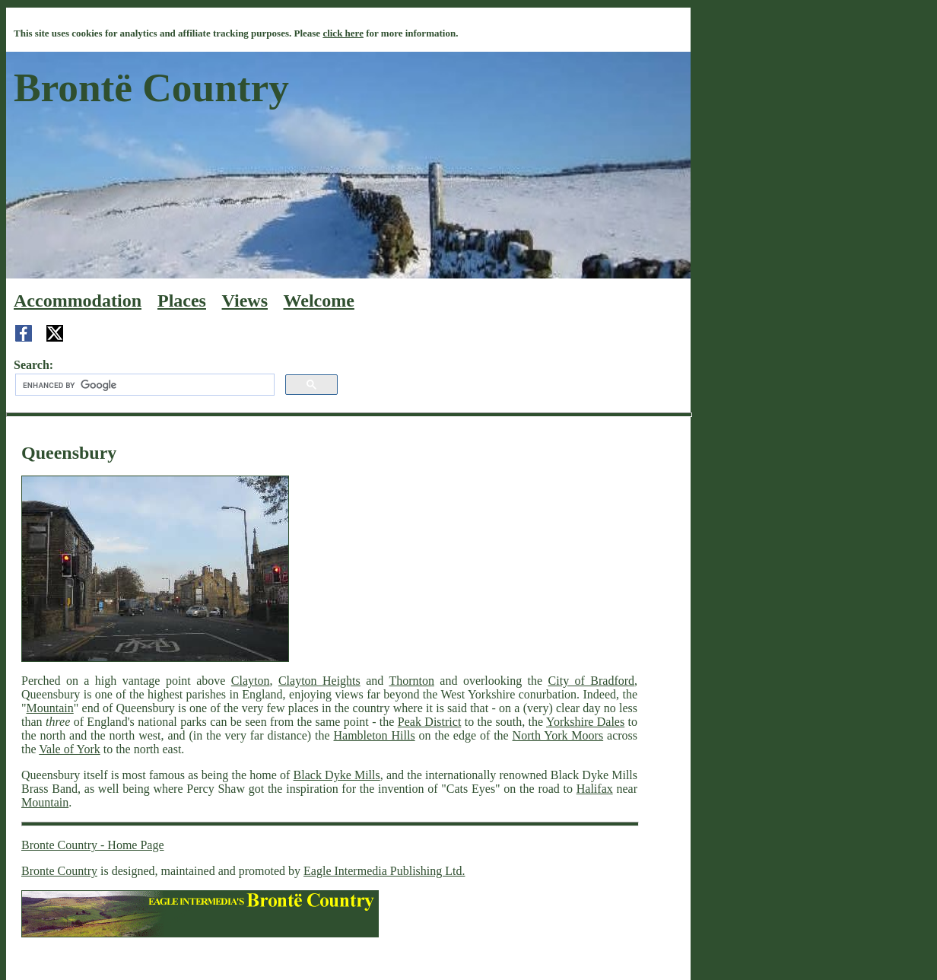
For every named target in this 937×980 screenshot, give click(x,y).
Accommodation (77, 300)
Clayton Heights (319, 680)
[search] (143, 385)
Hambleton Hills (374, 735)
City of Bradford (591, 680)
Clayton (250, 680)
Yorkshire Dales (585, 721)
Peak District (430, 721)
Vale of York (69, 749)
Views (245, 300)
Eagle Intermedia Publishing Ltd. (384, 870)
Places (181, 300)
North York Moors (558, 735)
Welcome (319, 300)
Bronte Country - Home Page (92, 844)
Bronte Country (59, 870)
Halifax (594, 788)
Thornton (411, 680)
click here (343, 33)
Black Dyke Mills (337, 774)
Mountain (50, 708)
